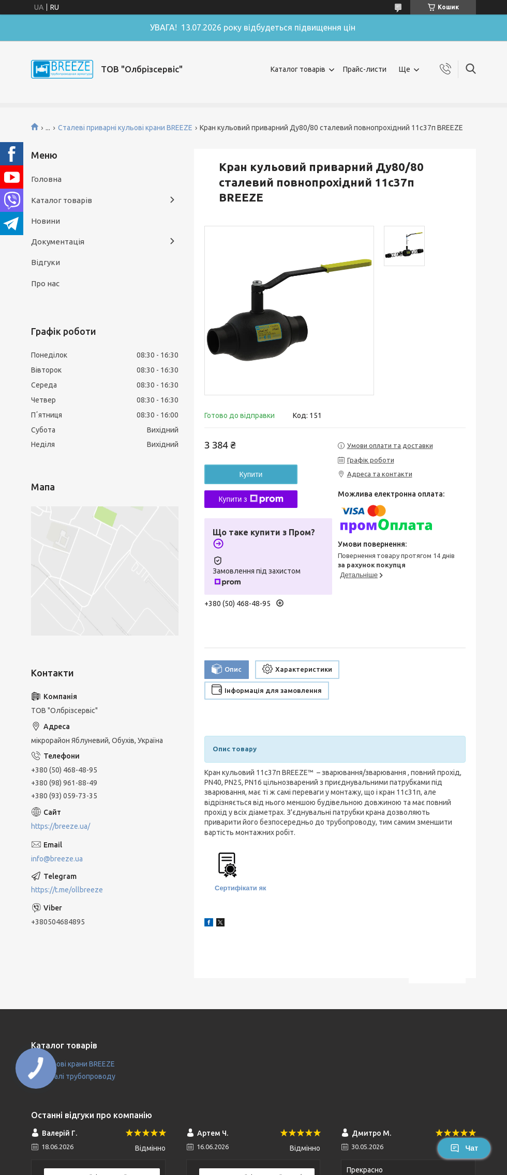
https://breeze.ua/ (60, 826)
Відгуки (45, 262)
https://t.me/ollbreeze (67, 890)
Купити (251, 474)
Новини (45, 221)
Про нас (45, 283)
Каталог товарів (298, 69)
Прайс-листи (364, 69)
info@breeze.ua (57, 859)
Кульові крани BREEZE (77, 1064)
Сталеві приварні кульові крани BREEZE (125, 127)
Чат (464, 1148)
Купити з (250, 499)
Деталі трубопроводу (77, 1076)
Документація (57, 241)
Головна (46, 179)
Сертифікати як (240, 888)
